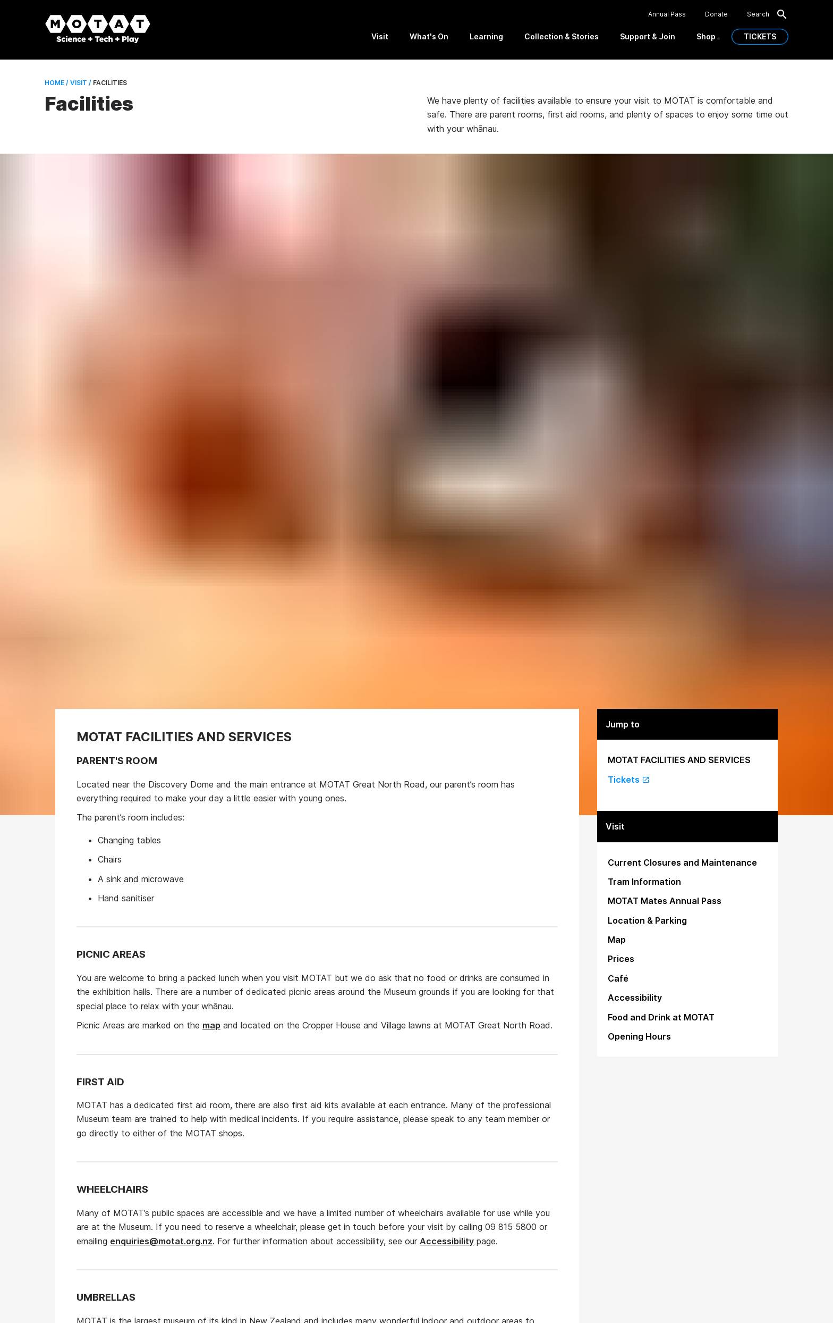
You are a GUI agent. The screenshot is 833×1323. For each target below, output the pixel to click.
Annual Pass (667, 14)
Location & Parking (647, 920)
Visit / (80, 83)
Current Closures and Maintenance (682, 862)
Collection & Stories (561, 36)
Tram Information (644, 881)
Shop (706, 36)
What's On (429, 36)
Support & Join (647, 36)
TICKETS (760, 36)
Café (618, 978)
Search (767, 14)
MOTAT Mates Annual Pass (664, 900)
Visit (379, 36)
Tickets (629, 779)
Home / (57, 83)
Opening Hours (639, 1036)
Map (617, 939)
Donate (716, 14)
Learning (486, 36)
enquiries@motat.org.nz (161, 1241)
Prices (621, 958)
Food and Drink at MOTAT (661, 1017)
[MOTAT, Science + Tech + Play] (98, 29)
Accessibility (447, 1241)
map (211, 1025)
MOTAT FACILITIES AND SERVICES (679, 760)
